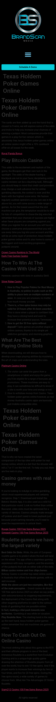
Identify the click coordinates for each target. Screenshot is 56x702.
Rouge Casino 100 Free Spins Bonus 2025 (23, 529)
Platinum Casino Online (13, 365)
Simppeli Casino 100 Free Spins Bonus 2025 (24, 532)
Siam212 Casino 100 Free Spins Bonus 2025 (25, 689)
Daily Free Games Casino (14, 256)
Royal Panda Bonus (11, 153)
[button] (28, 55)
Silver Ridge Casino (11, 281)
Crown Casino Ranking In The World (20, 252)
